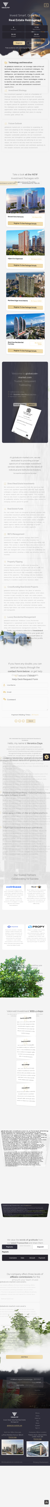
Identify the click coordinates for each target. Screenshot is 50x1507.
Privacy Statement (40, 1462)
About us (37, 1418)
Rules (37, 1423)
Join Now (24, 1357)
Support (37, 1425)
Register (18, 43)
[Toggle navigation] (46, 5)
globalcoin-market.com (14, 1425)
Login (31, 43)
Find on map (12, 1437)
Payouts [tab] (9, 1247)
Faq (37, 1420)
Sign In (37, 1428)
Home (37, 1416)
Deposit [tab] (40, 1247)
